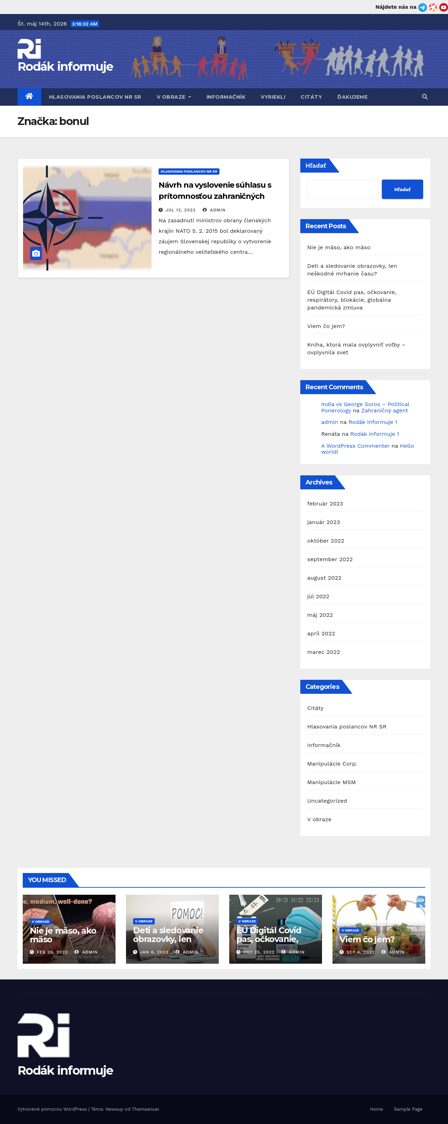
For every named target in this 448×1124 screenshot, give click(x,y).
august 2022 (324, 577)
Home (376, 1109)
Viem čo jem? (326, 326)
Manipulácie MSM (331, 782)
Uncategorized (327, 800)
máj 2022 (320, 615)
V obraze (174, 97)
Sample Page (408, 1109)
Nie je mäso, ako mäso (339, 247)
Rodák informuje (65, 66)
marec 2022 (323, 652)
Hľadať (316, 165)
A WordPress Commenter (355, 445)
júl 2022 (318, 596)
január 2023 (323, 522)
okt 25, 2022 (259, 952)
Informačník (226, 97)
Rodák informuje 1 (373, 422)
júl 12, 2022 (181, 210)
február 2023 (325, 503)
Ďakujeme (352, 97)
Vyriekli (273, 97)
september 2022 (330, 559)
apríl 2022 (321, 633)
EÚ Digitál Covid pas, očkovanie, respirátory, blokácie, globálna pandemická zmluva (352, 300)
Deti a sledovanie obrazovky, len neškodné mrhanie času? (172, 943)
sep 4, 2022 (360, 952)
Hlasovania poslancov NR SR (95, 97)
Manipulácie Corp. (332, 763)
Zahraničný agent (384, 410)
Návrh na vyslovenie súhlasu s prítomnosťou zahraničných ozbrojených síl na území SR (215, 196)
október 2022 (325, 540)
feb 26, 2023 (52, 952)
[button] (425, 96)
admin (214, 210)
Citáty (311, 97)
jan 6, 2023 (154, 952)
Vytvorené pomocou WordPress (53, 1109)
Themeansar (145, 1109)
